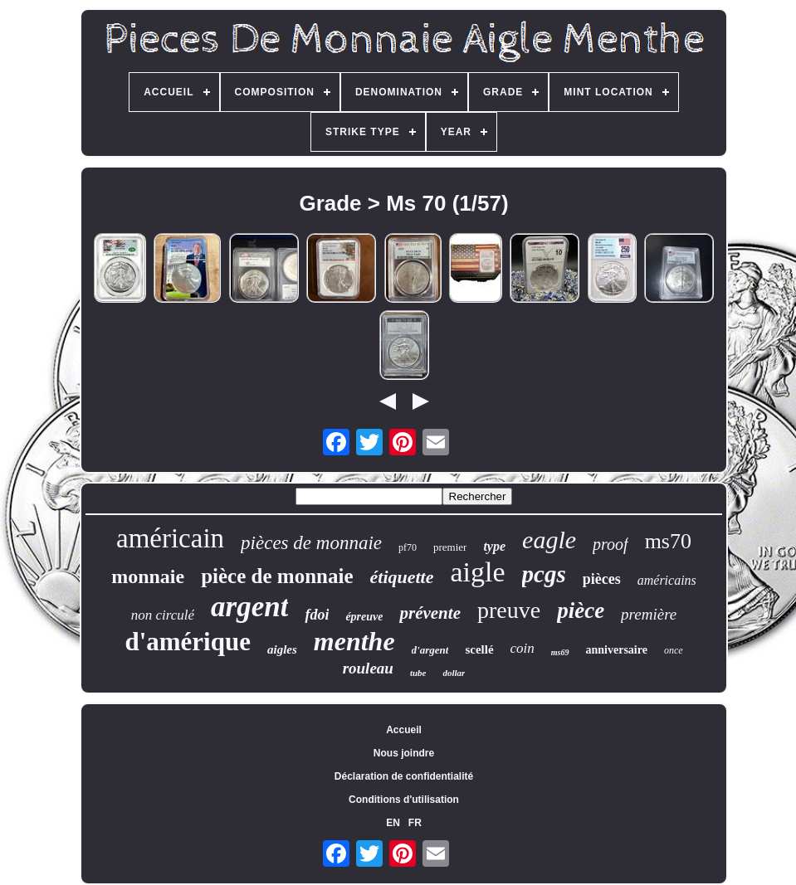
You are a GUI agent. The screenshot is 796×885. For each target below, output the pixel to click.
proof (610, 544)
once (673, 650)
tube (418, 673)
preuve (508, 610)
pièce (580, 610)
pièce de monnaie (277, 576)
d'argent (430, 650)
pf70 (407, 547)
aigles (282, 649)
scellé (479, 649)
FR (415, 823)
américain (170, 538)
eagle (549, 539)
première (648, 614)
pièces (602, 579)
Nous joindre (404, 753)
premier (449, 547)
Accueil (404, 730)
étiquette (402, 576)
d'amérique (188, 641)
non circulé (162, 615)
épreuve (364, 616)
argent (249, 607)
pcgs (544, 574)
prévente (429, 613)
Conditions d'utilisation (404, 799)
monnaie (147, 576)
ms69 (560, 652)
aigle (477, 572)
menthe (354, 641)
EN (393, 823)
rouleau (368, 668)
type (494, 546)
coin (522, 648)
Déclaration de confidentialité (404, 776)
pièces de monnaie (311, 542)
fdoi (317, 614)
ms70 (668, 541)
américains (666, 580)
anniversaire (616, 650)
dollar (453, 673)
